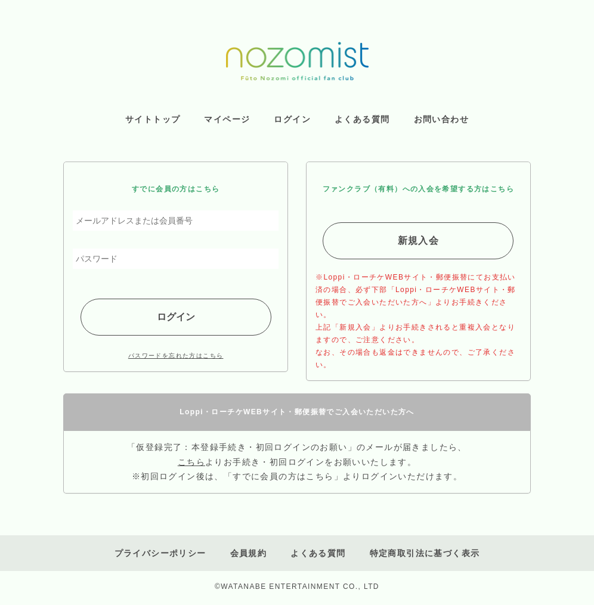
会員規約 (248, 553)
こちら (191, 462)
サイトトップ (152, 119)
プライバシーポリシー (160, 553)
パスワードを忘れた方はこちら (176, 355)
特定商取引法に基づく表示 (425, 553)
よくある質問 (317, 553)
